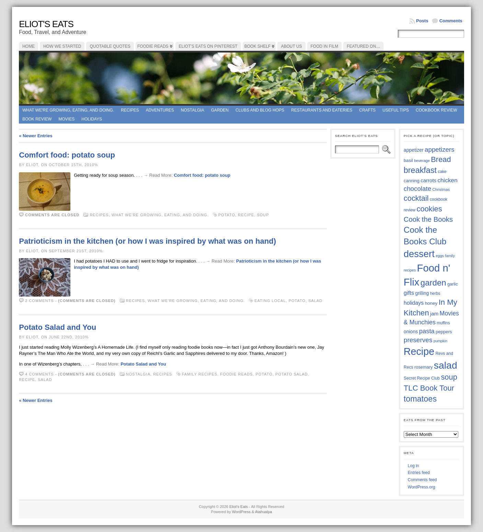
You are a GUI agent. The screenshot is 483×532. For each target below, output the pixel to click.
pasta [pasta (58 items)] (427, 331)
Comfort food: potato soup (67, 155)
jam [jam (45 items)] (434, 313)
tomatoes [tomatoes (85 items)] (420, 398)
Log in (413, 465)
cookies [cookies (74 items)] (429, 209)
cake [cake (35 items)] (442, 171)
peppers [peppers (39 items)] (444, 331)
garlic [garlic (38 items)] (452, 284)
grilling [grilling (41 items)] (422, 293)
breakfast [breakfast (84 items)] (420, 170)
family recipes (199, 374)
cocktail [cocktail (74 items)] (416, 198)
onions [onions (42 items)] (411, 331)
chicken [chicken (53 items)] (447, 180)
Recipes (130, 110)
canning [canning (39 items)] (411, 180)
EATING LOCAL (270, 301)
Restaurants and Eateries (321, 110)
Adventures (160, 110)
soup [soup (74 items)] (449, 377)
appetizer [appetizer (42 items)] (414, 150)
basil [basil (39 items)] (408, 160)
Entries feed (419, 472)
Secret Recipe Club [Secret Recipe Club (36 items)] (422, 378)
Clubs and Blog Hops (259, 110)
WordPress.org (421, 487)
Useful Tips (395, 110)
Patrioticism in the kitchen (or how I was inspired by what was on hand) (147, 241)
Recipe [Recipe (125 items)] (419, 351)
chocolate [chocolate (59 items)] (417, 188)
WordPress (241, 512)
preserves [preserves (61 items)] (418, 340)
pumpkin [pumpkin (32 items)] (440, 341)
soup (263, 215)
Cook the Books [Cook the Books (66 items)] (428, 219)
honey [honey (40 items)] (431, 303)
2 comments (39, 301)
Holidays (91, 119)
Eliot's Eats (46, 24)
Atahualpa (263, 512)
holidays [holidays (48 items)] (414, 303)
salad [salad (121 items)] (445, 365)
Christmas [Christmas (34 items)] (441, 189)
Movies (67, 119)
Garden (220, 110)
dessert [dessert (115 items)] (419, 253)
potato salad (291, 374)
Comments (450, 20)
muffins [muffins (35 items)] (443, 323)
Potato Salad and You (57, 327)
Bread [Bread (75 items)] (441, 159)
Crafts (367, 110)
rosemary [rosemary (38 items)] (423, 367)
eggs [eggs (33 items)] (440, 256)
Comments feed (422, 479)
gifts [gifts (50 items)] (409, 293)
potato (226, 215)
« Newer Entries (36, 135)
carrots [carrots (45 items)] (428, 180)
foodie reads (236, 374)
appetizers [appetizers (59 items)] (440, 149)
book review (36, 119)
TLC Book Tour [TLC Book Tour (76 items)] (429, 388)
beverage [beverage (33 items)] (422, 161)
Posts (422, 20)
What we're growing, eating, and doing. (68, 110)
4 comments (39, 374)
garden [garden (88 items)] (433, 282)
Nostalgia (192, 110)
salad (315, 301)
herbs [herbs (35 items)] (435, 293)
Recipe (246, 215)
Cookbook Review (436, 110)
